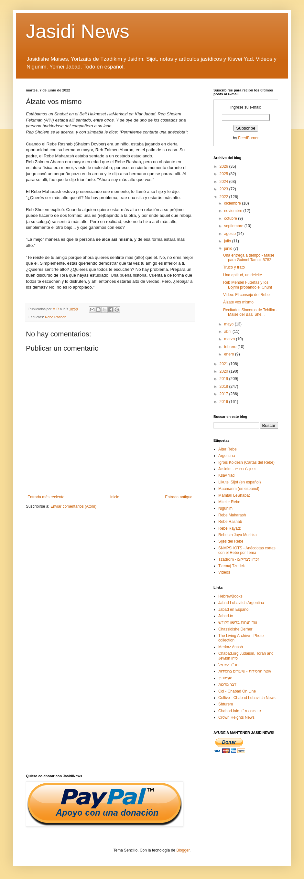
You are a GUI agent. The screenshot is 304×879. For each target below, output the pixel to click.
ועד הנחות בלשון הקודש (237, 622)
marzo (230, 339)
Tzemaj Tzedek (231, 566)
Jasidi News (77, 31)
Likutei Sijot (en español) (239, 482)
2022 (224, 197)
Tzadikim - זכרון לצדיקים (238, 559)
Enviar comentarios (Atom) (73, 506)
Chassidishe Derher (235, 629)
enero (229, 354)
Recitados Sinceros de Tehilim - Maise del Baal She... (250, 312)
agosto (230, 233)
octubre (231, 218)
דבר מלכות (227, 684)
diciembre (233, 203)
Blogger (183, 850)
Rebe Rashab (55, 317)
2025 (224, 174)
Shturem (225, 704)
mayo (229, 324)
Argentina (226, 455)
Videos (224, 572)
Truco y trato (234, 267)
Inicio (114, 497)
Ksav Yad (226, 475)
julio (228, 241)
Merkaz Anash (230, 647)
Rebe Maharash (232, 515)
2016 (224, 401)
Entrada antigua (178, 497)
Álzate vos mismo (238, 302)
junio (228, 248)
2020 (224, 371)
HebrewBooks (230, 596)
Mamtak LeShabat (234, 495)
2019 (224, 378)
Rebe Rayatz (229, 528)
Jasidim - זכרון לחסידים (237, 469)
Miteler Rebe (229, 502)
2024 (224, 181)
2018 (224, 386)
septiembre (234, 226)
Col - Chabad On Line (237, 691)
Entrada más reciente (45, 497)
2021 (224, 364)
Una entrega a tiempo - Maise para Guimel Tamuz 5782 (248, 257)
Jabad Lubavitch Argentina (241, 602)
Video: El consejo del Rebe (246, 294)
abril (228, 331)
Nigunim (225, 508)
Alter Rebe (227, 449)
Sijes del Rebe (230, 541)
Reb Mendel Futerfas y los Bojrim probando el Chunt (247, 284)
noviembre (233, 210)
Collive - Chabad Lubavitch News (247, 697)
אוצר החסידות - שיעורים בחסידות (244, 671)
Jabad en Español (233, 609)
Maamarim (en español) (238, 488)
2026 (224, 166)
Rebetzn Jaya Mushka (237, 535)
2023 (224, 189)
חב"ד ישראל (228, 664)
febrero (230, 346)
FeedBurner (248, 138)
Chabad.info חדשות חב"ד (239, 711)
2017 (224, 394)
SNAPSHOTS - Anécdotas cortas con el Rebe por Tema (247, 550)
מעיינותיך (225, 678)
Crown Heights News (236, 717)
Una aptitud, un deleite (242, 275)
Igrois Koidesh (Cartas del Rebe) (246, 462)
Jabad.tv (225, 616)
